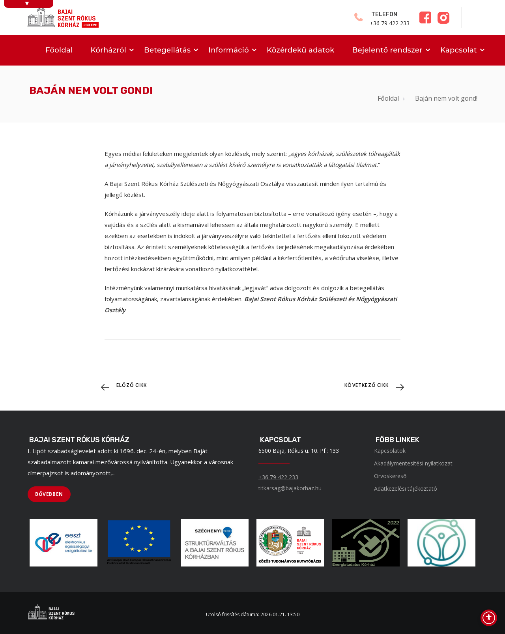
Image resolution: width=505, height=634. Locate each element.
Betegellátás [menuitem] (167, 50)
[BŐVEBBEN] (49, 494)
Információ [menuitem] (228, 50)
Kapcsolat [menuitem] (458, 50)
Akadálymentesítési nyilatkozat (413, 463)
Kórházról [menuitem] (108, 50)
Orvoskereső (390, 476)
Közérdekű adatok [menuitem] (301, 50)
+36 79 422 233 (278, 477)
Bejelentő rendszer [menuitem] (387, 50)
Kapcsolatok (390, 450)
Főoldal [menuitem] (59, 50)
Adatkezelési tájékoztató (405, 488)
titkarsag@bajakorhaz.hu (290, 488)
